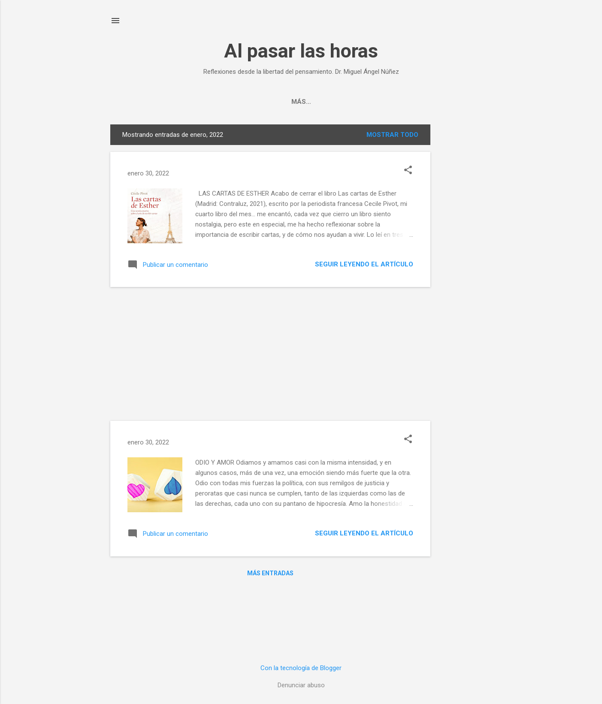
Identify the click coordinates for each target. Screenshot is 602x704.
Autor (236, 102)
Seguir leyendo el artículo (364, 264)
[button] (408, 171)
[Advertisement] (464, 253)
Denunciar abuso (301, 685)
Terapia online (350, 102)
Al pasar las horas (301, 50)
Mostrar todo (392, 135)
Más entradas (270, 573)
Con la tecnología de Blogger (301, 668)
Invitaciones (285, 102)
